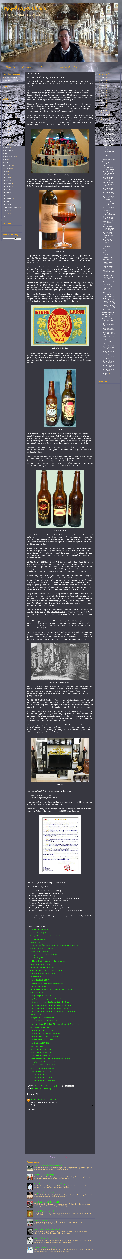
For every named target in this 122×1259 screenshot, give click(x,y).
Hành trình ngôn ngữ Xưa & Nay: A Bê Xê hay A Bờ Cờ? (108, 198)
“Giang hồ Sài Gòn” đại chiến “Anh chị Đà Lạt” (45, 936)
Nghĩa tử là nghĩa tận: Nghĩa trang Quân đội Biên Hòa (108, 347)
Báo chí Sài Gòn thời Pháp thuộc (41, 1055)
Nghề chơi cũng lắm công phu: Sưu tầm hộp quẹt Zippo (48, 961)
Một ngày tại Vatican (108, 257)
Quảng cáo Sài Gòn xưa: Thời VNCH (42, 1018)
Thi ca (4, 174)
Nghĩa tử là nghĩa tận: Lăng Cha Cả (108, 357)
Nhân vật (5, 159)
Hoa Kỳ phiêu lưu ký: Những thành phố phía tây (108, 271)
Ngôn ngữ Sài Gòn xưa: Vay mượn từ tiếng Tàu (108, 184)
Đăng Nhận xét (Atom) (63, 1157)
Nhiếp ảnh (6, 162)
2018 (102, 95)
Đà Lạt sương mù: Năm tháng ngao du (107, 320)
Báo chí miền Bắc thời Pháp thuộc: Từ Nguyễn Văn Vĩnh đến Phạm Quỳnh (54, 1024)
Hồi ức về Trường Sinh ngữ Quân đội (108, 295)
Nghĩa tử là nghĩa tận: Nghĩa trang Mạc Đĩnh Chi (50, 1165)
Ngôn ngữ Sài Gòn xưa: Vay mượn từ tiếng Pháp (108, 178)
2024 (102, 80)
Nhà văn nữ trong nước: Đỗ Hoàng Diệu (47, 1202)
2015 (102, 102)
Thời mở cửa (6, 186)
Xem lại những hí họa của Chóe (40, 996)
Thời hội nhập (7, 183)
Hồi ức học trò (106, 309)
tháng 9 (105, 119)
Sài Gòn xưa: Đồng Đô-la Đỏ (39, 1027)
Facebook (26, 67)
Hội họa (5, 135)
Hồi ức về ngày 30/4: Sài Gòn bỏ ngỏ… (108, 217)
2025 (102, 77)
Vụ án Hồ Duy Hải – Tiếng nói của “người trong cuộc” (51, 1184)
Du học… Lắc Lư (107, 292)
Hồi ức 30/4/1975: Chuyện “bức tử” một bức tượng (46, 983)
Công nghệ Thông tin (9, 117)
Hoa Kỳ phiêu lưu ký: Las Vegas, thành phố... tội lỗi (108, 283)
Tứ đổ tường (47, 1089)
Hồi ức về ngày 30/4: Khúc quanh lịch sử (108, 213)
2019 (102, 92)
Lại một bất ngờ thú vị (37, 958)
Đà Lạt (5, 123)
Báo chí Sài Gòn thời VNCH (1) (40, 1052)
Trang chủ (11, 67)
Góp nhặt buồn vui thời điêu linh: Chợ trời (108, 146)
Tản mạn (5, 171)
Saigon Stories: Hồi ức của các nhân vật (107, 222)
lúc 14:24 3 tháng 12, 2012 (49, 1099)
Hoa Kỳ (5, 132)
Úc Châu (5, 213)
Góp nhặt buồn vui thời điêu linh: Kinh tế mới (108, 129)
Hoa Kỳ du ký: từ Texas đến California (107, 288)
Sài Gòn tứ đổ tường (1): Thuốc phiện (42, 1080)
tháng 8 (105, 374)
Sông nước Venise (107, 259)
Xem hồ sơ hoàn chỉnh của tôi (11, 80)
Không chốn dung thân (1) (107, 253)
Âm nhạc (5, 105)
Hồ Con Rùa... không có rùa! (39, 933)
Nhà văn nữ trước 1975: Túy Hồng (41, 1040)
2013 (102, 107)
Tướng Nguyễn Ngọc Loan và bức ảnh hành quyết (46, 1062)
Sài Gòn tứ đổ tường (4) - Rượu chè (108, 361)
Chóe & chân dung (36, 992)
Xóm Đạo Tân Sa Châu (38, 939)
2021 (102, 87)
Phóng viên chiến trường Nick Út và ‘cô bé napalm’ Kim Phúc (50, 1059)
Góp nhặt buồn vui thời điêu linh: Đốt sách (108, 140)
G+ (51, 67)
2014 (102, 105)
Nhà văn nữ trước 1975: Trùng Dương (42, 1030)
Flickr (40, 67)
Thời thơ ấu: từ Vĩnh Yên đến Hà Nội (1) (108, 306)
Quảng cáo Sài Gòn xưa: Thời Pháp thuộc (44, 1021)
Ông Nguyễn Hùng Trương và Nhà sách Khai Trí (46, 999)
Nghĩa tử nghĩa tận (8, 150)
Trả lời (33, 1105)
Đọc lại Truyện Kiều (40, 1220)
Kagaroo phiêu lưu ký (108, 159)
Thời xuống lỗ (7, 204)
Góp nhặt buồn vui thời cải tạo (107, 245)
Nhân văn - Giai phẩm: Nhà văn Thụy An (107, 241)
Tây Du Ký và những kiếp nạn (44, 1175)
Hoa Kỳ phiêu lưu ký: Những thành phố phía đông (108, 277)
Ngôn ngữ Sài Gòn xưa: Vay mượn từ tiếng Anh (108, 173)
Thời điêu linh (7, 180)
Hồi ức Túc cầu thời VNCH (39, 929)
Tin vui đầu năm (35, 977)
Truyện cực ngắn (35, 942)
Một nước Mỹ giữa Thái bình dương (107, 266)
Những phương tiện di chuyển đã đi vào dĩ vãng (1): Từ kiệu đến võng (52, 1011)
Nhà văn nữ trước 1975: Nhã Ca (40, 1043)
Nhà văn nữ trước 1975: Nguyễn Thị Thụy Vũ (45, 1033)
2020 (102, 90)
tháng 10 (105, 117)
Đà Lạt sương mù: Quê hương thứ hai (108, 333)
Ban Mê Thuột (7, 108)
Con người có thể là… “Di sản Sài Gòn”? (43, 955)
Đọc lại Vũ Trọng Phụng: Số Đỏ (44, 1211)
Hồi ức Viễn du (7, 141)
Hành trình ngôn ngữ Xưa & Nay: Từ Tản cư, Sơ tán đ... (108, 209)
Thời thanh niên (7, 198)
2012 (102, 110)
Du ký (4, 120)
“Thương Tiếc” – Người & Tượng (44, 1247)
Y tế (4, 216)
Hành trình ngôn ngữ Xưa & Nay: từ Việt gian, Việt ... (108, 203)
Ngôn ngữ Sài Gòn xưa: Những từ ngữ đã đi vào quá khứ (108, 167)
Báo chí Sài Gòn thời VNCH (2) (40, 1049)
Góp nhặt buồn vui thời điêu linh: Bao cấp (108, 134)
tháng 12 (105, 112)
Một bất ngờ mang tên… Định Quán (42, 967)
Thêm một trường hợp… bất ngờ (40, 964)
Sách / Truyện (7, 165)
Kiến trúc (5, 144)
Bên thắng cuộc (7, 114)
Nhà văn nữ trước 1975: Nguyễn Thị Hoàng (44, 1036)
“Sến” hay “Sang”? (36, 1014)
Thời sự (5, 195)
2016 (102, 100)
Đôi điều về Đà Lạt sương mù (107, 315)
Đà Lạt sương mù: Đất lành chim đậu (108, 328)
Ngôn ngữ (6, 153)
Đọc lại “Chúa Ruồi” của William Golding (47, 1229)
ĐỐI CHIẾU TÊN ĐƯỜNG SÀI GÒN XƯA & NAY (46, 970)
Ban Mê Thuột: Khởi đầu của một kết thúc (108, 338)
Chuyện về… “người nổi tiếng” (44, 1193)
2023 (102, 82)
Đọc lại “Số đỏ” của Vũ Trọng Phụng (46, 1238)
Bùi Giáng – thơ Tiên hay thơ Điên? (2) (42, 1065)
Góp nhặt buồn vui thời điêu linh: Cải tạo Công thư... (108, 123)
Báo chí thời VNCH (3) (37, 1046)
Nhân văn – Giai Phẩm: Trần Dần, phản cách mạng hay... (107, 235)
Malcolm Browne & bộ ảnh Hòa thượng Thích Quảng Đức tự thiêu (51, 989)
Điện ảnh (5, 126)
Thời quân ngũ (7, 192)
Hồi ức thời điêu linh (8, 138)
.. (84, 67)
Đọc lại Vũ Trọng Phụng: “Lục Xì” (41, 1071)
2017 (102, 97)
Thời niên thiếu (7, 189)
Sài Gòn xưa (6, 168)
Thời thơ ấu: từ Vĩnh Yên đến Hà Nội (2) (108, 302)
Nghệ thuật (6, 147)
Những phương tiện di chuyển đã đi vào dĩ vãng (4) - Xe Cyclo (50, 1005)
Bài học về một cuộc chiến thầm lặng (42, 1068)
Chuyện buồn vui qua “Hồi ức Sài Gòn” (43, 973)
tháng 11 (105, 115)
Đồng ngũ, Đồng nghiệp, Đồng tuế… (42, 948)
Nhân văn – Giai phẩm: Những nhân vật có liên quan (108, 228)
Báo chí (5, 111)
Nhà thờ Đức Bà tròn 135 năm (40, 980)
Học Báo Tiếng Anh (68, 67)
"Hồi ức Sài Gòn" (36, 1089)
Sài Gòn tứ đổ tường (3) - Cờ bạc (41, 1074)
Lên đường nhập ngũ (108, 299)
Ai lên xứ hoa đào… (108, 312)
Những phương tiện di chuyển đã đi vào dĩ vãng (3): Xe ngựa (50, 1008)
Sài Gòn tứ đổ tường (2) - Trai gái (41, 1077)
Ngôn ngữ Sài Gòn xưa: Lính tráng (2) (108, 189)
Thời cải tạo (6, 177)
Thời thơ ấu (6, 201)
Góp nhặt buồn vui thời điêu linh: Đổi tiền (108, 151)
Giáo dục (5, 129)
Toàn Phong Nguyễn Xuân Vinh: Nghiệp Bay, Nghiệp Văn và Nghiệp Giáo (54, 945)
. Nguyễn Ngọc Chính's (24, 8)
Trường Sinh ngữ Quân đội (10, 207)
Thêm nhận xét (33, 1109)
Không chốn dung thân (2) (107, 249)
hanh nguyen (35, 1099)
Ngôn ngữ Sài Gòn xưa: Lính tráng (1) (108, 193)
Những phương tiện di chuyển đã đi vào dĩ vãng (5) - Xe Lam (50, 1002)
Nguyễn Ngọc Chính (11, 77)
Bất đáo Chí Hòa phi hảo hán (39, 951)
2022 (102, 85)
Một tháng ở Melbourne (106, 156)
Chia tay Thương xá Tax (38, 986)
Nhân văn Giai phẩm (9, 156)
